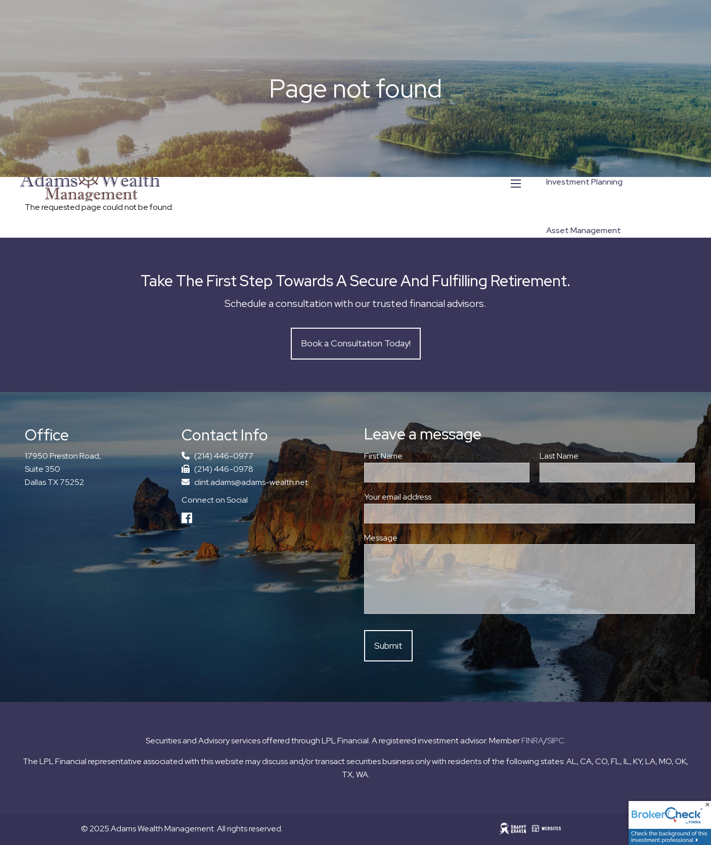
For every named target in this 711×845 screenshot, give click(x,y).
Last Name (595, 456)
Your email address (434, 497)
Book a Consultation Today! (356, 343)
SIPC (555, 740)
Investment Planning (584, 181)
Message (380, 537)
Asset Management (583, 230)
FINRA (532, 740)
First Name (383, 456)
